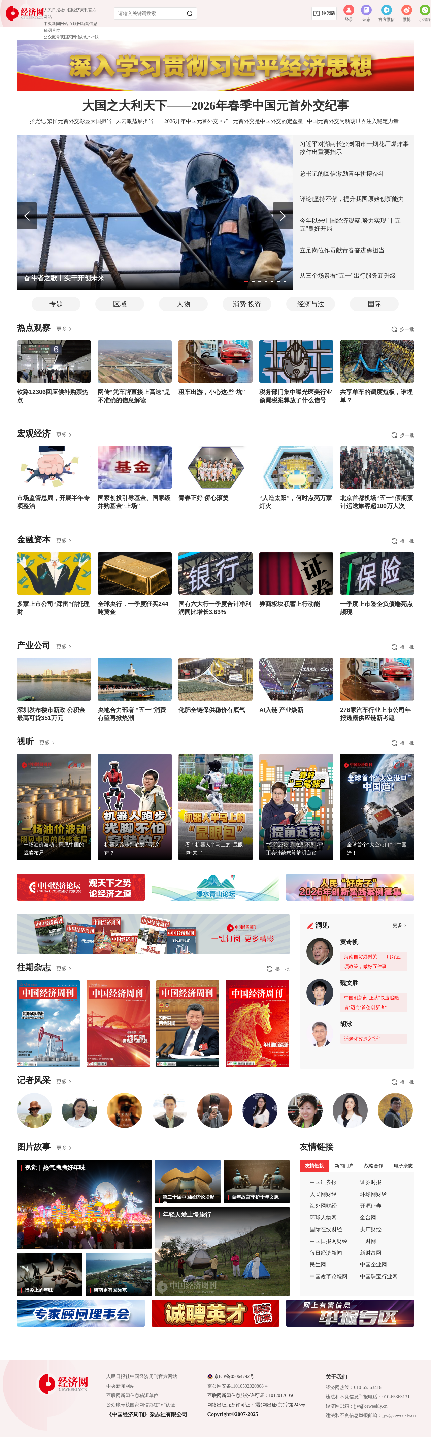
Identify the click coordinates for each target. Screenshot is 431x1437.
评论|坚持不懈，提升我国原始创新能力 (352, 199)
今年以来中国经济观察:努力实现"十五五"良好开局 (350, 224)
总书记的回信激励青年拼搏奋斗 (342, 173)
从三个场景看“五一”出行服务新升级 (348, 275)
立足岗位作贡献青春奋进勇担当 (342, 250)
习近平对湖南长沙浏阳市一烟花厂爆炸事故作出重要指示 (354, 148)
